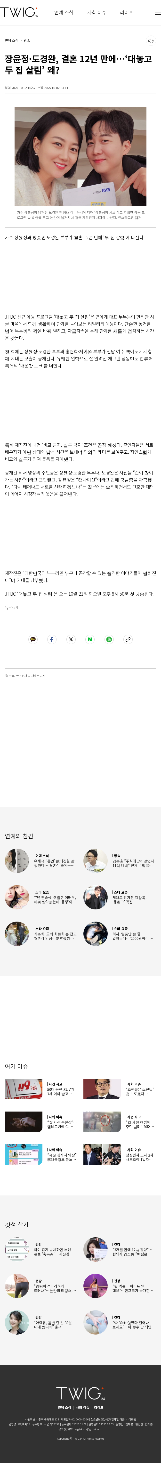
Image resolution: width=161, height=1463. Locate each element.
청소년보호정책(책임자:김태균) (108, 1419)
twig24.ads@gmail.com (88, 1429)
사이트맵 (131, 1419)
